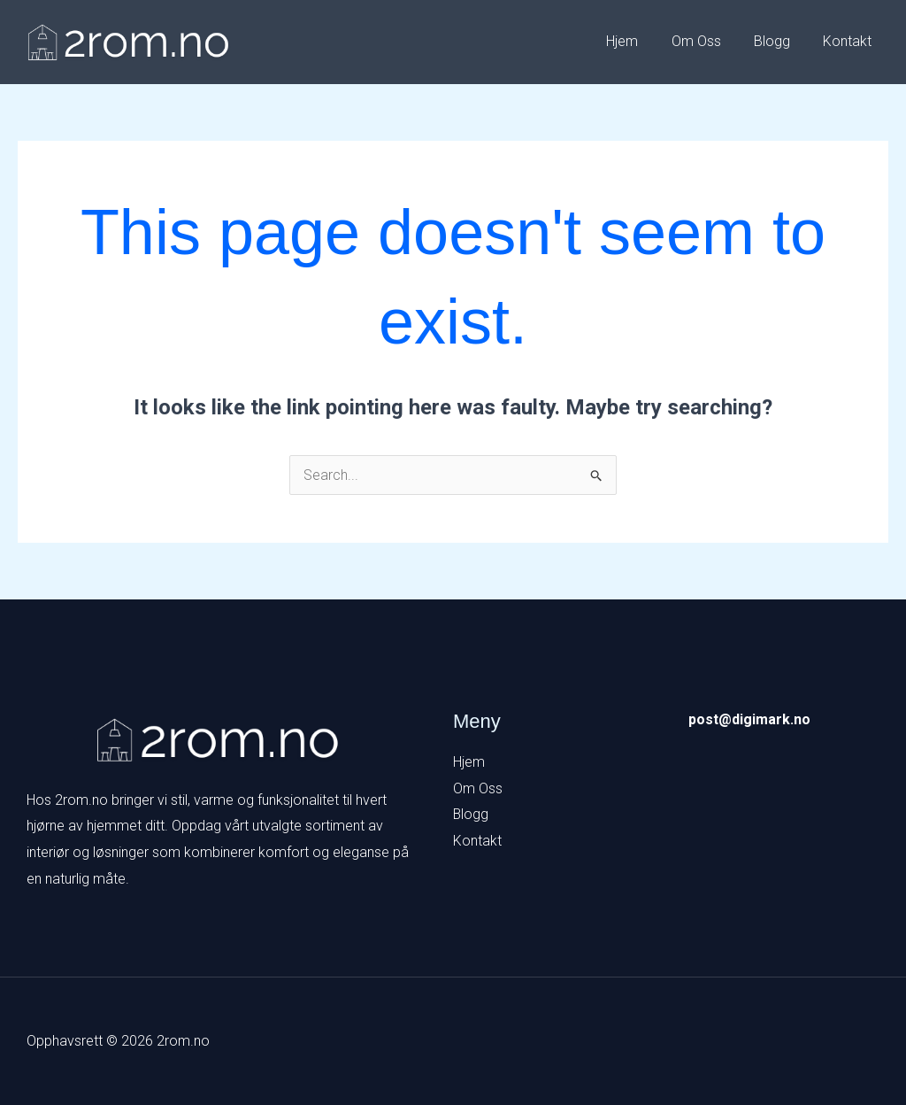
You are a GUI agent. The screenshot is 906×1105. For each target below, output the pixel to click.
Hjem (639, 41)
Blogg (779, 41)
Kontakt (849, 41)
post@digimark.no (749, 719)
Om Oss (708, 41)
